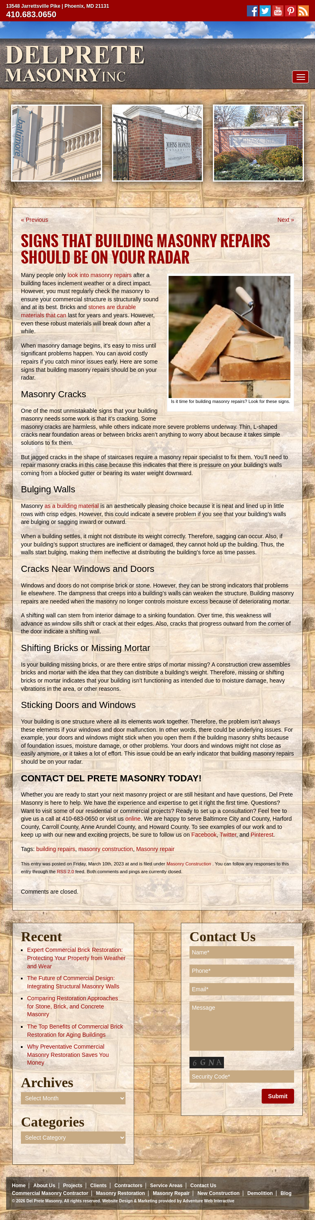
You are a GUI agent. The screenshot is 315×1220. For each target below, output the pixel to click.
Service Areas (166, 1185)
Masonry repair (155, 849)
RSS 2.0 (65, 871)
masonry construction (105, 849)
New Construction (218, 1193)
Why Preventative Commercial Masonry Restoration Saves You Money (68, 1054)
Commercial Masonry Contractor (50, 1193)
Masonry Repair (171, 1193)
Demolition (260, 1193)
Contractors (128, 1185)
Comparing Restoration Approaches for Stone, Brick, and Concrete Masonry (72, 1006)
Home (18, 1185)
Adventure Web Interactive (208, 1201)
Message (241, 1026)
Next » (286, 219)
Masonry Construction (189, 863)
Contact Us (203, 1185)
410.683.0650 (31, 14)
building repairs (55, 849)
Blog (286, 1193)
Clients (98, 1185)
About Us (44, 1185)
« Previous (34, 219)
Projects (72, 1185)
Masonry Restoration (120, 1193)
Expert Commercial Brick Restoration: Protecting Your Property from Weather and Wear (76, 958)
